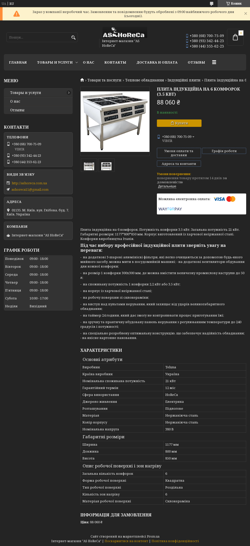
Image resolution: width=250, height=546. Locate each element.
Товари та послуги (104, 80)
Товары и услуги (55, 62)
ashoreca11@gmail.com (29, 189)
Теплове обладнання (144, 80)
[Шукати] (73, 37)
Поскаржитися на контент (126, 541)
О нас (88, 62)
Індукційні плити (184, 80)
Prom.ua (153, 536)
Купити (181, 123)
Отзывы (196, 62)
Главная (18, 62)
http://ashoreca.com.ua (29, 183)
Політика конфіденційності (175, 541)
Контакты (115, 62)
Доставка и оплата (157, 62)
